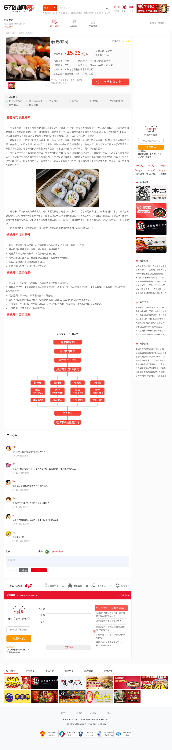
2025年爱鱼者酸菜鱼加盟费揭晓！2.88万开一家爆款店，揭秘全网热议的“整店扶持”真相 (151, 274)
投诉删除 (108, 713)
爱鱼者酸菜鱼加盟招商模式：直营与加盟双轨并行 (151, 293)
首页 (7, 33)
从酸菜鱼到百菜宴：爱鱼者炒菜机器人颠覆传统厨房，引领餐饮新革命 (151, 266)
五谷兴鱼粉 (47, 13)
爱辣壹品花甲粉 (76, 13)
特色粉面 (10, 671)
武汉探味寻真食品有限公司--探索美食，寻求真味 (151, 368)
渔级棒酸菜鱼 (88, 13)
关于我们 (63, 713)
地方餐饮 (88, 671)
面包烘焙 (30, 671)
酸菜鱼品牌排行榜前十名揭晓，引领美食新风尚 (151, 281)
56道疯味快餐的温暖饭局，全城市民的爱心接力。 (150, 372)
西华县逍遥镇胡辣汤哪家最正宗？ (150, 327)
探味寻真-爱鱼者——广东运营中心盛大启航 (150, 289)
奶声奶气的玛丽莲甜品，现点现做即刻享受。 (151, 376)
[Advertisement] (151, 78)
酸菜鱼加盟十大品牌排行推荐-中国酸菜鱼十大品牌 (150, 285)
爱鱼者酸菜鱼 (64, 13)
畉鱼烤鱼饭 (99, 13)
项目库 (21, 33)
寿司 (14, 33)
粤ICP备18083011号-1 (100, 720)
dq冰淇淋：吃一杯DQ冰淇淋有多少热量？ (151, 319)
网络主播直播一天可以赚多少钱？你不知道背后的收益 (151, 311)
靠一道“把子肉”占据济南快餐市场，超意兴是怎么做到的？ (151, 334)
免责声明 (78, 713)
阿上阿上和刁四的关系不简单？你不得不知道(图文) (151, 323)
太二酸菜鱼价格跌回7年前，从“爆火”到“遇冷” (150, 277)
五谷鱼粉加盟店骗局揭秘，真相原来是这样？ (151, 315)
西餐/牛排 (108, 671)
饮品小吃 (49, 671)
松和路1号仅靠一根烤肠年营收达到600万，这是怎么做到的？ (151, 331)
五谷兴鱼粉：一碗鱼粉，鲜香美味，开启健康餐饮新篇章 (151, 270)
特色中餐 (69, 671)
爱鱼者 (55, 13)
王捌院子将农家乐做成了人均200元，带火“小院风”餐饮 (150, 307)
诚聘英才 (93, 713)
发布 (39, 570)
